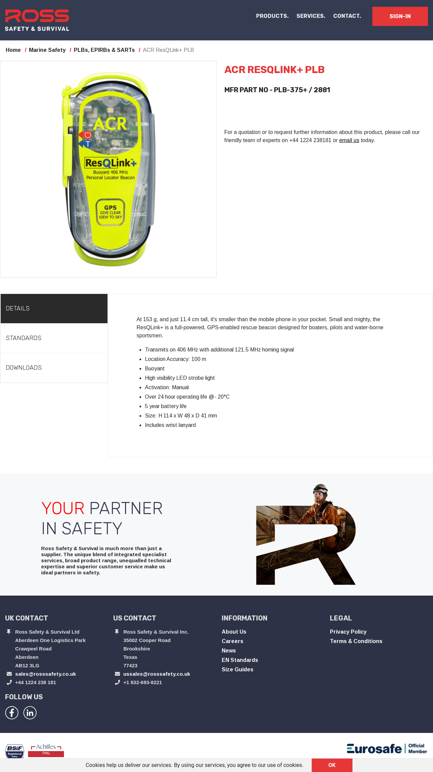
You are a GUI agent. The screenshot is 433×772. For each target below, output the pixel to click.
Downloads (24, 367)
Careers (232, 641)
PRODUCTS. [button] (272, 16)
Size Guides (237, 669)
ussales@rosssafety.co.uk (156, 674)
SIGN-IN (400, 16)
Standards (23, 338)
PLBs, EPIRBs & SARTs (104, 50)
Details (18, 308)
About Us (234, 632)
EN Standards (240, 660)
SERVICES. (311, 16)
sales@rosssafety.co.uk (45, 674)
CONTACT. (347, 16)
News (229, 650)
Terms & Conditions (356, 641)
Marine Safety (47, 50)
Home (13, 50)
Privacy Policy (348, 632)
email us (349, 140)
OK (332, 765)
